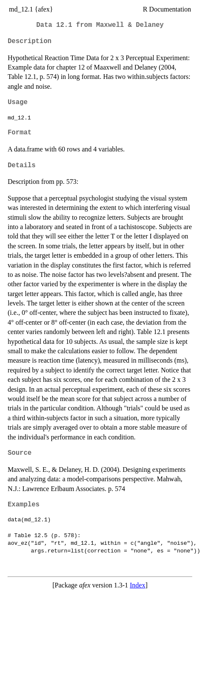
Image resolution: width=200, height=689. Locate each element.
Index (137, 585)
